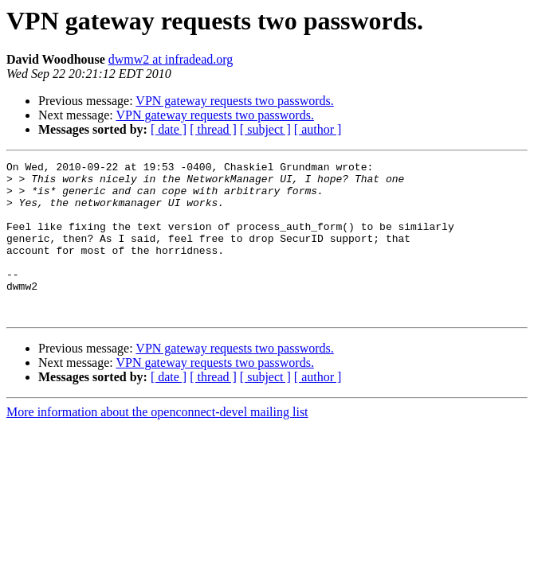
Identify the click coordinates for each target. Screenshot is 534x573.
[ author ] (318, 129)
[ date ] (169, 129)
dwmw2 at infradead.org (171, 59)
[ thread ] (213, 129)
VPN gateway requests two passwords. (234, 100)
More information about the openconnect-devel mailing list (157, 443)
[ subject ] (265, 129)
